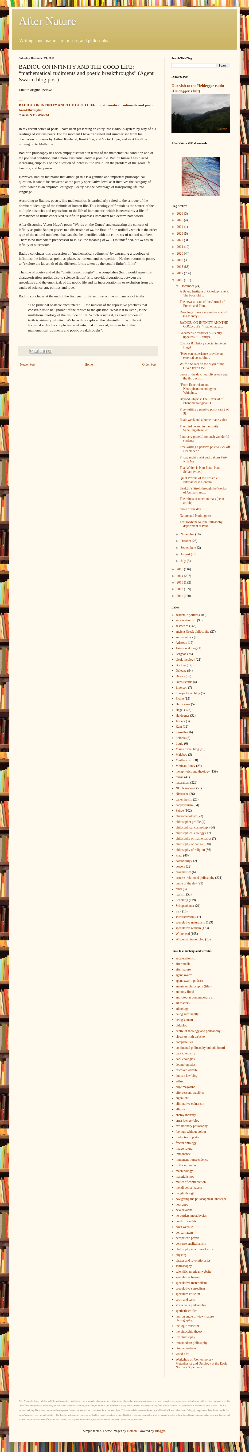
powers (180, 866)
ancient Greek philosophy (193, 631)
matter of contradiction (191, 1182)
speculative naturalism (190, 922)
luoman (132, 1431)
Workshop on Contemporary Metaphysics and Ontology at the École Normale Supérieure (201, 1363)
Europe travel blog (188, 693)
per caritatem (184, 1232)
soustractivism (185, 917)
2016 (180, 280)
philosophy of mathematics (193, 838)
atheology (182, 1008)
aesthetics (182, 626)
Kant (179, 726)
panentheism (184, 799)
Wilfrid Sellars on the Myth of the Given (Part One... (202, 366)
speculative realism (188, 928)
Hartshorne (183, 704)
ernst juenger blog (187, 1120)
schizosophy (184, 1266)
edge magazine (185, 1087)
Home (89, 364)
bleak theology (185, 659)
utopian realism (186, 1348)
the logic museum (187, 1326)
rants (179, 889)
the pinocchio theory (189, 1331)
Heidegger (182, 715)
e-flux (179, 1081)
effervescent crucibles (190, 1092)
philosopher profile (188, 822)
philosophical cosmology (192, 827)
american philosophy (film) (194, 986)
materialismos (185, 1176)
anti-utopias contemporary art (195, 997)
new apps (182, 1204)
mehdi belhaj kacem (189, 1187)
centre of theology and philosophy (198, 1031)
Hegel (179, 710)
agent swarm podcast (189, 980)
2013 (180, 582)
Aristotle (181, 642)
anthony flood (185, 992)
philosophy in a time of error (195, 1249)
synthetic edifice (186, 1311)
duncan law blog (187, 1075)
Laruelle (181, 732)
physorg (181, 1255)
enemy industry (186, 1115)
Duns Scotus (184, 682)
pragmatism (183, 872)
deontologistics (186, 1064)
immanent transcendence (192, 1159)
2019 (180, 260)
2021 (180, 247)
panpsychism (184, 805)
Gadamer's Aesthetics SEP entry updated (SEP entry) (201, 335)
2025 (180, 220)
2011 (180, 596)
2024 (180, 227)
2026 (180, 213)
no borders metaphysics (191, 1215)
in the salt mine (186, 1165)
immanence (183, 1154)
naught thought (185, 1193)
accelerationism (186, 620)
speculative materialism (191, 1283)
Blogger (160, 1431)
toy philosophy (185, 1337)
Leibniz (181, 738)
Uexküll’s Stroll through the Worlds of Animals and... (203, 490)
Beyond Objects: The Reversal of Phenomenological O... (201, 401)
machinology (184, 1171)
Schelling (182, 900)
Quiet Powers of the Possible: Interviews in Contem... (199, 480)
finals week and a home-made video (203, 420)
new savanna (184, 1210)
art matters (183, 1003)
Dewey (180, 676)
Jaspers (180, 721)
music (179, 777)
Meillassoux (184, 760)
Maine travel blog (187, 749)
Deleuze (181, 670)
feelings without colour (191, 1131)
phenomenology (186, 816)
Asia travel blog (186, 648)
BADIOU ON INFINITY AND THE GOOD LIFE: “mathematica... (204, 324)
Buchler (181, 665)
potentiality (183, 861)
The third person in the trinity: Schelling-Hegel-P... (199, 428)
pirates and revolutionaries (193, 1260)
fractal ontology (186, 1143)
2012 (180, 589)
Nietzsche (182, 794)
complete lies (184, 1042)
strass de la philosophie (191, 1305)
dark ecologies (185, 1059)
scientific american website (193, 1271)
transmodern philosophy (192, 1343)
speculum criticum (188, 1294)
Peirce (180, 810)
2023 (180, 233)
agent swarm (184, 975)
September (187, 547)
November (187, 534)
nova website (184, 1227)
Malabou (181, 754)
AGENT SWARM (35, 115)
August (185, 554)
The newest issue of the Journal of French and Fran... (202, 304)
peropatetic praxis (187, 1238)
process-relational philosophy (195, 878)
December (187, 286)
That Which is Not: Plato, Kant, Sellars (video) (200, 469)
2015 (180, 569)
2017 (180, 273)
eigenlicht (182, 1098)
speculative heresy (188, 1277)
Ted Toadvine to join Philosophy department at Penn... (201, 524)
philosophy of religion (190, 850)
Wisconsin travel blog (190, 939)
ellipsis (180, 1109)
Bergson (181, 654)
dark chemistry (185, 1053)
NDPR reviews (185, 788)
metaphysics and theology (193, 771)
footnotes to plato (187, 1137)
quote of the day (190, 509)
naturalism (183, 782)
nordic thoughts (186, 1221)
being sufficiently (187, 1014)
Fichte (180, 698)
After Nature (47, 21)
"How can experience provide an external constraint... (201, 355)
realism (180, 894)
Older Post (149, 364)
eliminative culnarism (190, 1103)
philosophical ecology (190, 833)
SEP (178, 911)
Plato (179, 855)
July (183, 561)
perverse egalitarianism (191, 1243)
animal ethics (184, 637)
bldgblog (181, 1025)
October (186, 541)
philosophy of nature (189, 844)
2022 (180, 240)
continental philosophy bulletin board (200, 1048)
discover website (187, 1070)
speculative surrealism (190, 1288)
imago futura (184, 1148)
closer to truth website (190, 1036)
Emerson (181, 687)
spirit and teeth (185, 1299)
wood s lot (182, 1354)
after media (183, 964)
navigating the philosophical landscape (201, 1199)
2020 (180, 253)
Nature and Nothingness (195, 515)
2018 (180, 266)
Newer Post (27, 364)
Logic (179, 743)
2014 (180, 576)
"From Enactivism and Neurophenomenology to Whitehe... (198, 389)
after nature (183, 969)
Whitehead (183, 933)
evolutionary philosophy (192, 1126)
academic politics (187, 615)
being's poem (184, 1020)
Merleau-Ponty (185, 766)
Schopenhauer (185, 906)
